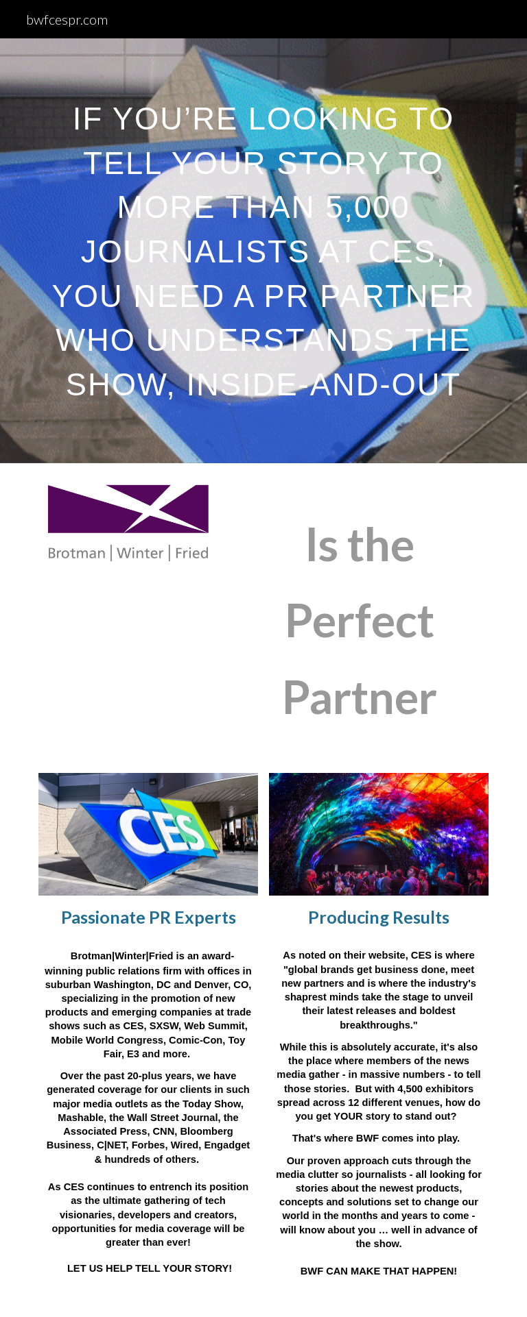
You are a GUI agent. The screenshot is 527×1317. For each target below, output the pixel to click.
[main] (263, 241)
